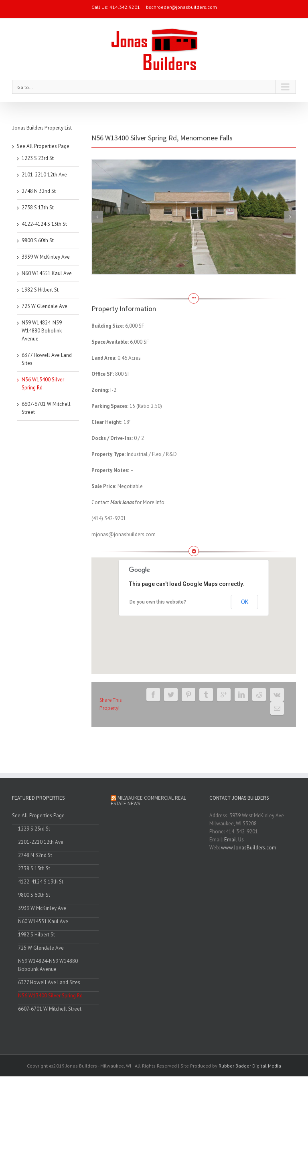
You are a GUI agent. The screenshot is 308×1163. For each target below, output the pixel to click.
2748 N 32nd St (39, 191)
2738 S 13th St (38, 207)
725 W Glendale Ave (44, 306)
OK (244, 602)
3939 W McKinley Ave (46, 256)
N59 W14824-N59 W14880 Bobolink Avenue (42, 330)
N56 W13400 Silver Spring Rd (50, 995)
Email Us (234, 839)
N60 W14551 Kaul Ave (47, 273)
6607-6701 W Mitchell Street (49, 1008)
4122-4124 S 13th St (44, 224)
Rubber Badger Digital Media (250, 1066)
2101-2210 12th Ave (44, 174)
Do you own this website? (158, 602)
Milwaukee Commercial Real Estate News (148, 800)
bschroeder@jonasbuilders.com (181, 7)
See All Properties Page (43, 146)
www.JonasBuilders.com (248, 847)
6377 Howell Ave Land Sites (49, 982)
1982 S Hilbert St (40, 289)
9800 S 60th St (38, 240)
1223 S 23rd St (38, 158)
